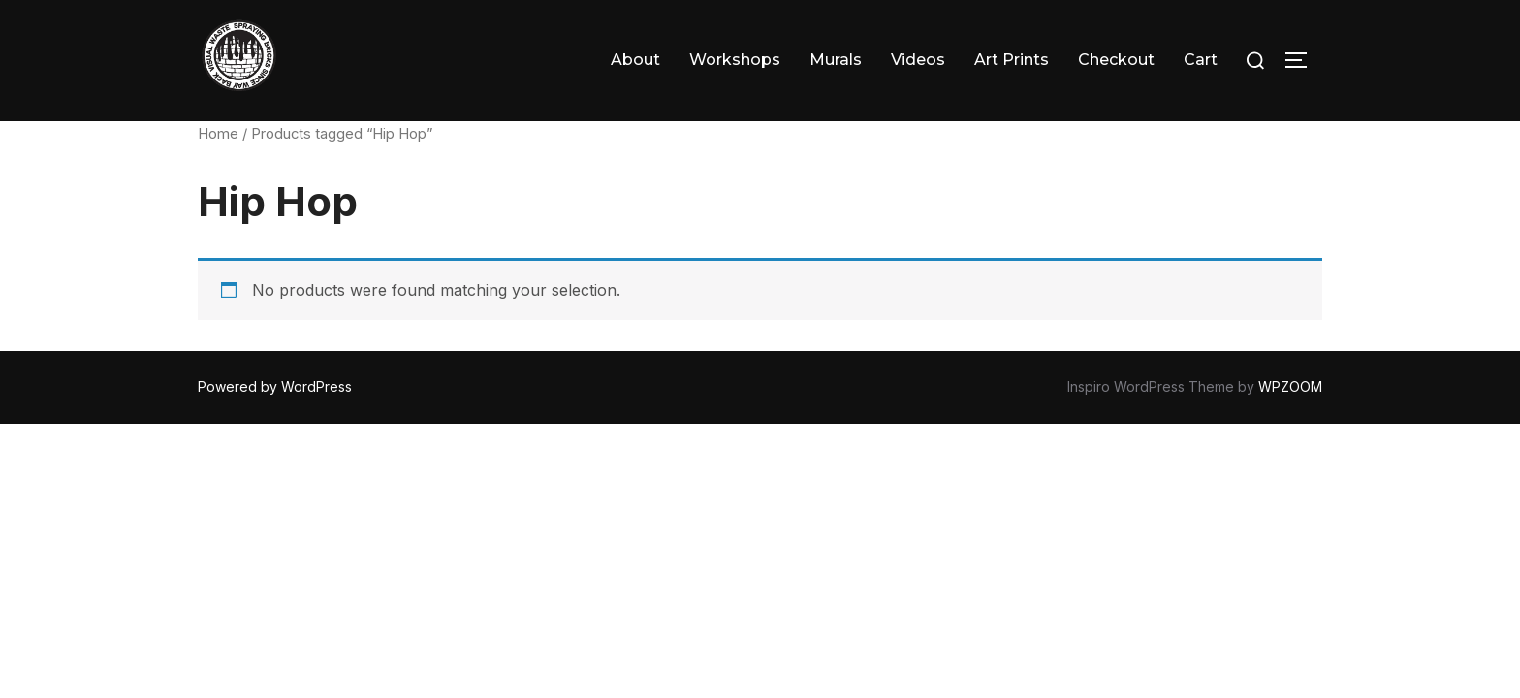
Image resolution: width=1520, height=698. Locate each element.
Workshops (734, 59)
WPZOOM (1290, 386)
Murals (835, 59)
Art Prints (1011, 59)
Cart (1201, 59)
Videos (918, 59)
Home (218, 134)
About (635, 59)
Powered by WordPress (275, 386)
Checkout (1116, 59)
